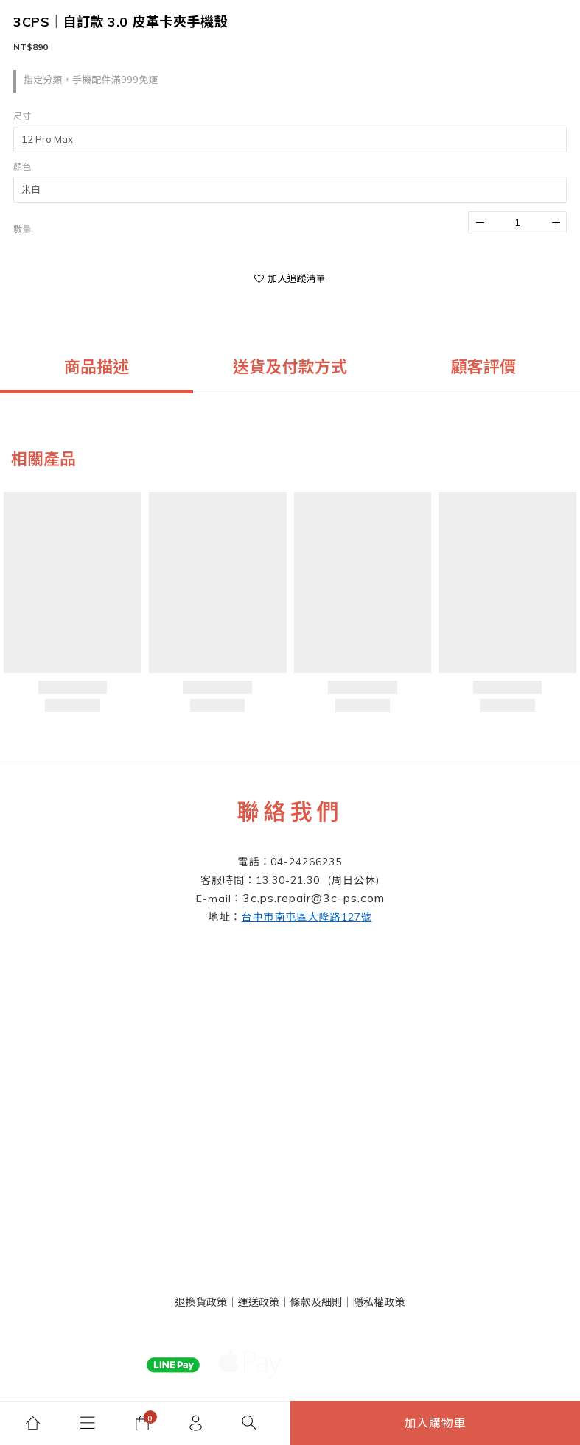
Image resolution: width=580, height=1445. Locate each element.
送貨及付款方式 (290, 366)
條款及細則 (316, 1302)
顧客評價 (483, 366)
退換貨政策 (201, 1302)
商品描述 (97, 366)
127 (307, 917)
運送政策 (258, 1302)
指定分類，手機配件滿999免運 (91, 79)
